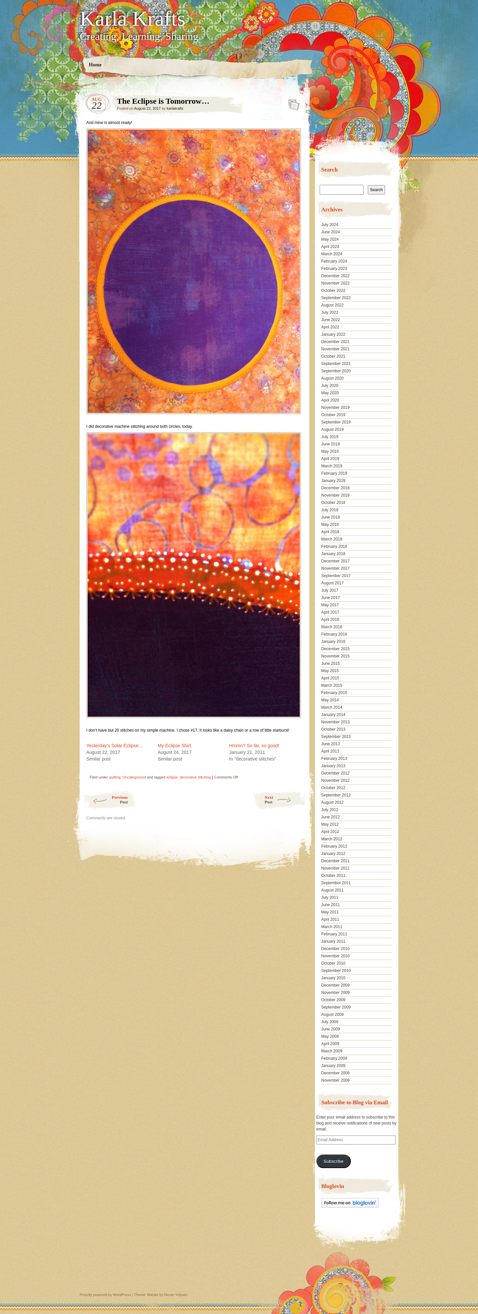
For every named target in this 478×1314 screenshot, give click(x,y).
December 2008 (335, 1073)
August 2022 (332, 305)
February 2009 (334, 1058)
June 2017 (330, 597)
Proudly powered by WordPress (105, 1295)
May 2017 (330, 605)
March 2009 (331, 1051)
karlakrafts (175, 108)
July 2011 (329, 897)
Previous (105, 799)
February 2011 (334, 934)
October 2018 (333, 502)
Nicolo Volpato (175, 1295)
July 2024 (329, 224)
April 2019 (330, 458)
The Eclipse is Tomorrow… (291, 103)
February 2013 (334, 758)
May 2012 (330, 824)
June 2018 (330, 517)
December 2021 (335, 341)
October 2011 (333, 875)
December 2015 (335, 649)
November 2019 (335, 407)
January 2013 (333, 766)
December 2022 (335, 276)
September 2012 (336, 795)
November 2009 (335, 992)
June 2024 (330, 232)
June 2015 (330, 663)
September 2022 (336, 298)
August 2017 (332, 583)
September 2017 (336, 575)
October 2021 (333, 356)
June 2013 (330, 744)
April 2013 (330, 751)
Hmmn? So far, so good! (254, 745)
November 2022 (335, 283)
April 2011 (330, 919)
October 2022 (333, 290)
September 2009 (336, 1007)
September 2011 (336, 883)
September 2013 (336, 736)
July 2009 (329, 1021)
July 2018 (329, 510)
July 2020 (329, 385)
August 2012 (332, 802)
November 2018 (335, 495)
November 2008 (335, 1080)
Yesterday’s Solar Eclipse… (114, 745)
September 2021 (336, 363)
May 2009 (330, 1036)
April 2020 (330, 400)
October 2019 (333, 415)
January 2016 (333, 641)
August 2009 (332, 1014)
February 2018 (334, 546)
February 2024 (334, 261)
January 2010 (333, 978)
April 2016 (330, 619)
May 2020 (330, 393)
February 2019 (334, 473)
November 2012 (335, 780)
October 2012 (333, 787)
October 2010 (333, 963)
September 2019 (336, 422)
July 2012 (329, 809)
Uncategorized (134, 777)
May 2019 (330, 451)
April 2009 (330, 1043)
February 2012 (334, 846)
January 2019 (333, 480)
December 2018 (335, 488)
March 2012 (331, 839)
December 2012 (335, 773)
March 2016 (331, 627)
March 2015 (331, 685)
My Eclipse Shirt (174, 745)
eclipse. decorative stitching (188, 777)
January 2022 (333, 334)
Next (285, 799)
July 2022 (329, 312)
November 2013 (335, 722)
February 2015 (334, 692)
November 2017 (335, 568)
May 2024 (330, 239)
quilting (114, 777)
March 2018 (331, 539)
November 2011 (335, 868)
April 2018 (330, 532)
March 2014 (331, 707)
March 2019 (331, 466)
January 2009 (333, 1065)
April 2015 (330, 678)
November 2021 (335, 349)
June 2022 (330, 319)
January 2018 (333, 553)
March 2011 (331, 926)
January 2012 (333, 853)
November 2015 (335, 656)
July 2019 (329, 436)
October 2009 (333, 1000)
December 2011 (335, 861)
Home (95, 64)
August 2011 (332, 890)
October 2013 (333, 729)
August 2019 (332, 429)
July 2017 (329, 590)
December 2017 (335, 561)
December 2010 (335, 948)
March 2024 (331, 254)
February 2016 (334, 634)
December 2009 (335, 985)
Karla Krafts (132, 18)
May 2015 (330, 670)
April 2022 (330, 327)
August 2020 (332, 378)
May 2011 (330, 912)
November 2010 (335, 956)
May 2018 (330, 524)
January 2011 (333, 941)
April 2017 (330, 612)
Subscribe (334, 1161)
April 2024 (330, 246)
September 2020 (336, 371)
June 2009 (330, 1029)
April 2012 (330, 831)
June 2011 (330, 904)
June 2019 (330, 444)
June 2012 (330, 817)
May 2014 (330, 700)
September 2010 (336, 970)
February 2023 (334, 268)
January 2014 (333, 714)
